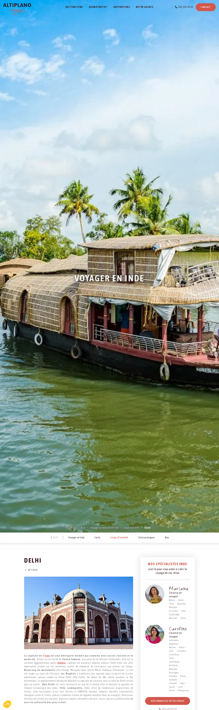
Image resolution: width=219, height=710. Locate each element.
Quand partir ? (98, 7)
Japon (172, 687)
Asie (83, 527)
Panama (173, 676)
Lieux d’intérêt (131, 527)
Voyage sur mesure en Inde (105, 527)
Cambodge (174, 614)
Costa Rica (174, 654)
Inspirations (121, 7)
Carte (97, 537)
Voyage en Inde (76, 537)
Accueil (72, 527)
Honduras (173, 665)
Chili (171, 651)
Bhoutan (173, 618)
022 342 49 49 (185, 7)
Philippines (183, 690)
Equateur (181, 603)
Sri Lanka (173, 611)
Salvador (173, 679)
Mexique (173, 607)
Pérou (183, 676)
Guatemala (174, 661)
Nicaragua (174, 672)
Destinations (74, 7)
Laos (180, 687)
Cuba (171, 603)
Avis (167, 537)
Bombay (61, 662)
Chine (183, 618)
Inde (47, 655)
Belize (172, 600)
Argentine (173, 644)
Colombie (181, 651)
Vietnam (173, 683)
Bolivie (172, 647)
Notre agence (145, 7)
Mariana (179, 589)
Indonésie (174, 640)
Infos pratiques (146, 537)
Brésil (181, 600)
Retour (30, 570)
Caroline (178, 629)
